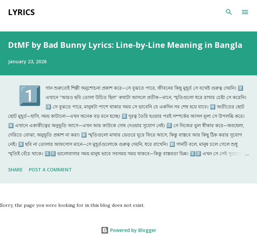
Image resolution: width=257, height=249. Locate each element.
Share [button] (15, 169)
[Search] (229, 12)
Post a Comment (50, 169)
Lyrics (21, 11)
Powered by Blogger (128, 230)
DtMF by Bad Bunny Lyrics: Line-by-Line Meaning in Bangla (125, 44)
